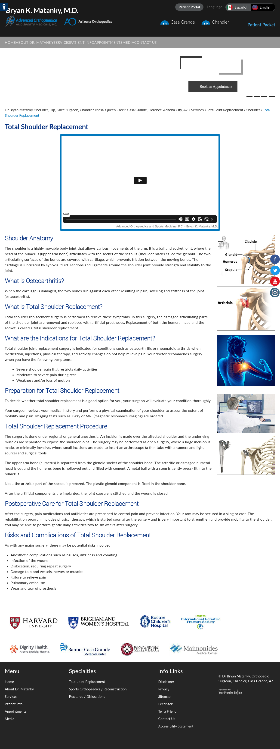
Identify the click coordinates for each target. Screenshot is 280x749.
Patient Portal (189, 7)
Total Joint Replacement (225, 109)
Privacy (163, 689)
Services (197, 109)
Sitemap (164, 696)
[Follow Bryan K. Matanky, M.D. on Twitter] (275, 270)
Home (9, 682)
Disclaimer (166, 682)
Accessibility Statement (175, 726)
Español (240, 7)
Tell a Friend (167, 711)
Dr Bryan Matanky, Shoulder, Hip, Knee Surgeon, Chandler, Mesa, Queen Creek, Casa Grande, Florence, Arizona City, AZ (96, 109)
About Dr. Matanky (19, 689)
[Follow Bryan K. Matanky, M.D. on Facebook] (275, 259)
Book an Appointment (216, 86)
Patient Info (14, 704)
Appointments (15, 711)
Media (9, 719)
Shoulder (253, 109)
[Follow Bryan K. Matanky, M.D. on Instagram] (275, 292)
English (266, 7)
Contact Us (166, 719)
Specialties (82, 670)
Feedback (165, 704)
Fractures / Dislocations (87, 696)
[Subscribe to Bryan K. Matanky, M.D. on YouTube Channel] (275, 281)
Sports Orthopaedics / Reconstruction (97, 689)
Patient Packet (261, 22)
